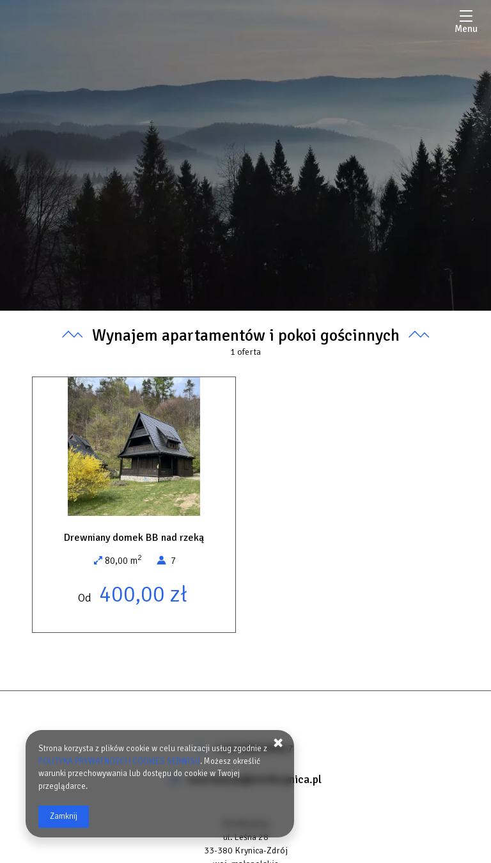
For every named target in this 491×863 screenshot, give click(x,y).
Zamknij (63, 816)
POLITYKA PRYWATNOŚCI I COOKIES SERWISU (119, 761)
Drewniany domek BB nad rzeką (134, 537)
